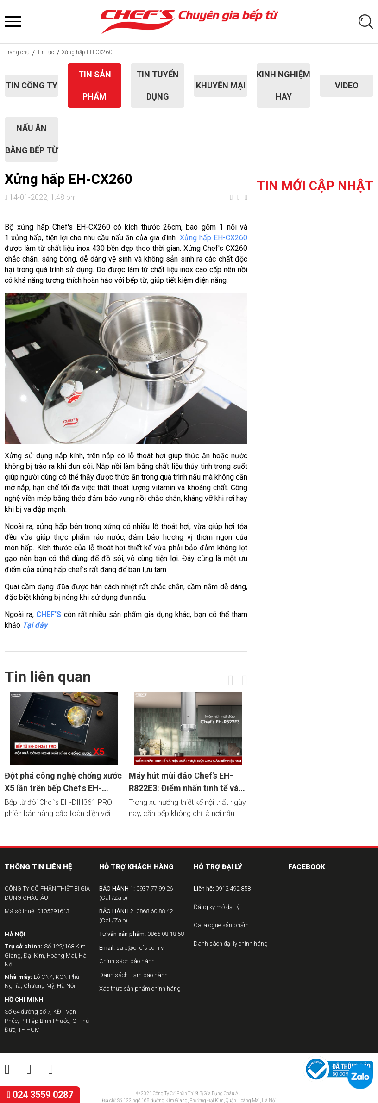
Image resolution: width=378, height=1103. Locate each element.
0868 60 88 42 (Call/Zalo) (136, 916)
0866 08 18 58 (141, 933)
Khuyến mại (221, 85)
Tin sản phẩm (94, 85)
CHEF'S (48, 614)
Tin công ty (31, 85)
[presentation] (230, 680)
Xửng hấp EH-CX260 (213, 237)
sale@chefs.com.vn (133, 947)
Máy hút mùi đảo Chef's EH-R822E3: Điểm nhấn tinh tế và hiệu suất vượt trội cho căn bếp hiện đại (187, 782)
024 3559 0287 (40, 1094)
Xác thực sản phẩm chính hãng (140, 988)
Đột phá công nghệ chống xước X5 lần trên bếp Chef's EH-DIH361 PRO (63, 782)
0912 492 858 (222, 888)
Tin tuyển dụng (157, 85)
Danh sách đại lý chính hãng (231, 943)
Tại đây (34, 625)
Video (347, 85)
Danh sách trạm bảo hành (133, 975)
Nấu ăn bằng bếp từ (31, 139)
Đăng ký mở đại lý (216, 907)
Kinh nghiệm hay (283, 85)
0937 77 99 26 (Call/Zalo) (136, 893)
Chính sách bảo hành (127, 961)
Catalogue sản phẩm (221, 925)
